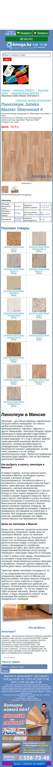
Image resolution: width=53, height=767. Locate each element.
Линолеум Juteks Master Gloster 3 (14, 381)
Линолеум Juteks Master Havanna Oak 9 (14, 314)
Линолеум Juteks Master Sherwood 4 (39, 381)
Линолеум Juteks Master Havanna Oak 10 (14, 336)
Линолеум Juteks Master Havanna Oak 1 (14, 403)
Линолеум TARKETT (24, 90)
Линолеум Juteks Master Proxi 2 (39, 336)
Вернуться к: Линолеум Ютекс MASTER (33, 100)
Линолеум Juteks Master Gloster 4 (14, 270)
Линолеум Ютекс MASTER (25, 93)
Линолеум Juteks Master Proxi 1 (14, 248)
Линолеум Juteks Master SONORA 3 (14, 292)
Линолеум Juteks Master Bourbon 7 (39, 270)
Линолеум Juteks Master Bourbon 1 (14, 358)
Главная (5, 90)
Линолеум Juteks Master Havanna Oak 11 (39, 248)
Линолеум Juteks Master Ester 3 (39, 314)
